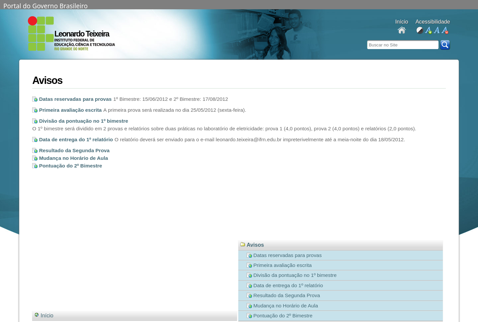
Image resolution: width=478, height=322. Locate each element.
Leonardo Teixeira (81, 34)
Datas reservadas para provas (75, 99)
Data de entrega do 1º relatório (76, 139)
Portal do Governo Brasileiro (45, 5)
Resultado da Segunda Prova (74, 150)
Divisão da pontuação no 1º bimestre (83, 121)
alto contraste (420, 31)
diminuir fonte (444, 31)
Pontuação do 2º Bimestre (70, 165)
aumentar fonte (428, 31)
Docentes (402, 31)
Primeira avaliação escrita (70, 110)
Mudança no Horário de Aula (73, 158)
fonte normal (436, 31)
